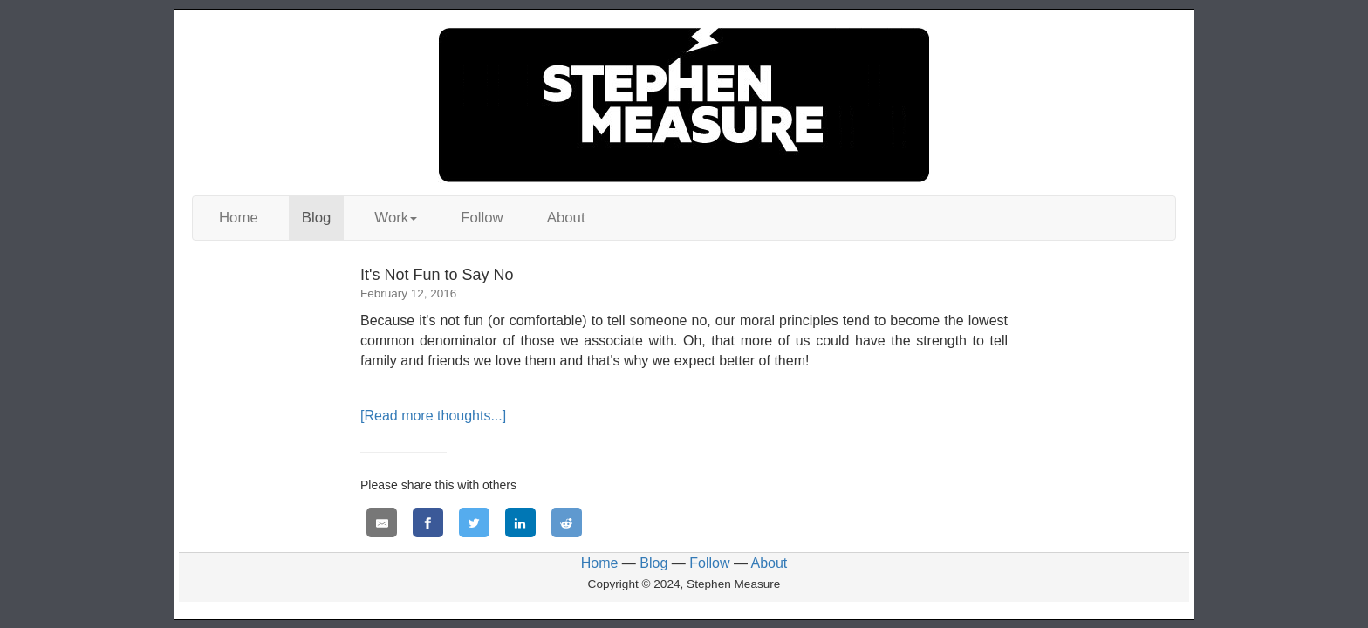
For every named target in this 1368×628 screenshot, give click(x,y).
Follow (482, 217)
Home (238, 217)
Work (395, 217)
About (566, 217)
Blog (317, 217)
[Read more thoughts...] (433, 415)
